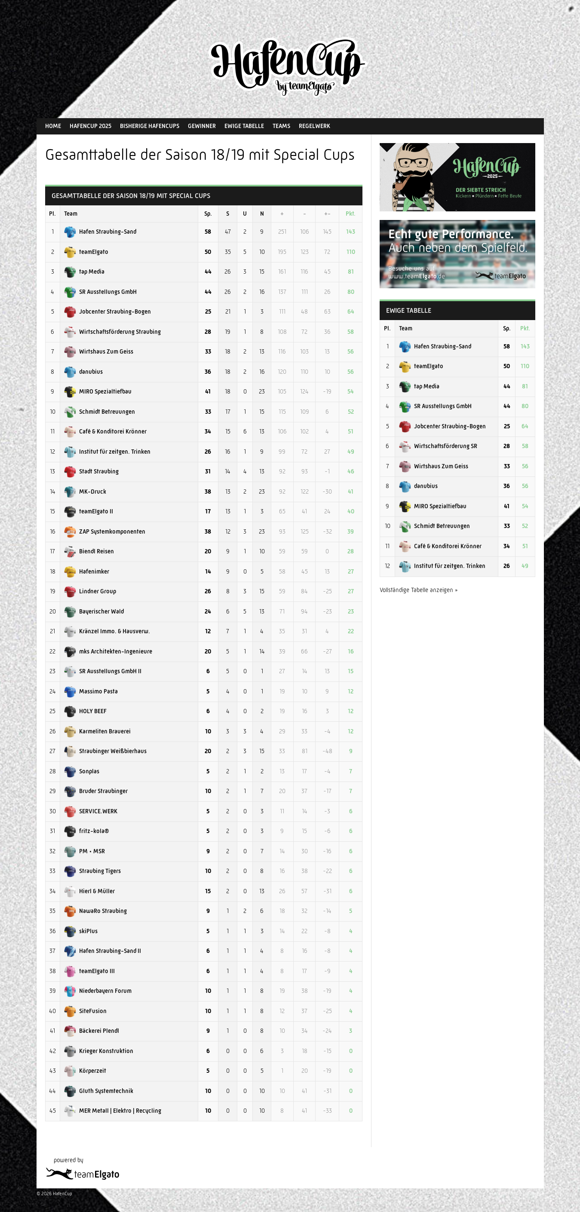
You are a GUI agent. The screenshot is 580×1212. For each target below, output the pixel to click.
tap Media (84, 271)
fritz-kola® (86, 830)
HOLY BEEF (85, 711)
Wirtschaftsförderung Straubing (112, 331)
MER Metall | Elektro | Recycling (112, 1110)
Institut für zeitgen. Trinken (107, 451)
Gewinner (202, 125)
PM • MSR (84, 851)
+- (327, 213)
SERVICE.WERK (90, 811)
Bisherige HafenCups (149, 125)
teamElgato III (89, 971)
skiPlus (81, 931)
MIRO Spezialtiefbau (98, 391)
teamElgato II (88, 511)
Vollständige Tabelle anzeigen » (419, 589)
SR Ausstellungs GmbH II (102, 671)
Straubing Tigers (92, 870)
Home (53, 125)
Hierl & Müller (89, 891)
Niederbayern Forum (98, 990)
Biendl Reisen (89, 551)
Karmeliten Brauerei (97, 731)
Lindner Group (90, 591)
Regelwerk (314, 125)
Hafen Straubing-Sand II (102, 950)
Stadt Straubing (91, 471)
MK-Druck (85, 491)
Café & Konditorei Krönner (105, 431)
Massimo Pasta (91, 691)
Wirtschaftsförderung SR (438, 446)
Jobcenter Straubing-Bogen (107, 311)
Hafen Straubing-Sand (100, 231)
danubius (83, 371)
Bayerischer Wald (94, 611)
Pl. (52, 213)
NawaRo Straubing (95, 910)
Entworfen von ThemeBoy (518, 1194)
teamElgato (86, 251)
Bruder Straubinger (96, 791)
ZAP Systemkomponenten (104, 531)
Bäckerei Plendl (91, 1030)
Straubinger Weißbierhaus (105, 751)
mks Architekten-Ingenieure (108, 651)
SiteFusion (85, 1010)
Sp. (208, 213)
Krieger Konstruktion (98, 1050)
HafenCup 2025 (90, 125)
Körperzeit (85, 1070)
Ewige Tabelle (244, 125)
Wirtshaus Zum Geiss (98, 351)
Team (70, 213)
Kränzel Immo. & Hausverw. (107, 631)
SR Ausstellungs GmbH (100, 291)
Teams (281, 125)
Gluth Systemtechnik (98, 1090)
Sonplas (81, 771)
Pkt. (351, 213)
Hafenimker (86, 571)
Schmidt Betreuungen (99, 411)
